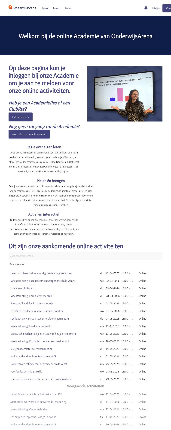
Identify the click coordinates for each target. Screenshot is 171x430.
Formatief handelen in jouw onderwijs (31, 275)
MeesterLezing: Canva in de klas (28, 381)
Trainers (68, 8)
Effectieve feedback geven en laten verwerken (37, 282)
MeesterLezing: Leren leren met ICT (31, 267)
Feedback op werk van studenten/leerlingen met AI (39, 290)
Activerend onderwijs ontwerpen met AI (33, 328)
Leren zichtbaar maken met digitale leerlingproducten (41, 244)
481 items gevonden (17, 235)
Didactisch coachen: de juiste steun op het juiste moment (43, 305)
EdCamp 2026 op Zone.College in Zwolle (33, 388)
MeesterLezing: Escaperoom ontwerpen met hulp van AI (42, 252)
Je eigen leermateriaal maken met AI (31, 320)
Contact (56, 8)
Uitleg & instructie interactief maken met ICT (36, 366)
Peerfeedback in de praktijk (26, 343)
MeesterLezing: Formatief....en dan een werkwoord (39, 313)
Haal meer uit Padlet (22, 260)
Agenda (45, 8)
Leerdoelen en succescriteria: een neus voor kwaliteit (41, 350)
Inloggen (156, 8)
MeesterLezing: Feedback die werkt (31, 297)
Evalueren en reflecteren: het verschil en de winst (38, 335)
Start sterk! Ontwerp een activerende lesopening (38, 373)
